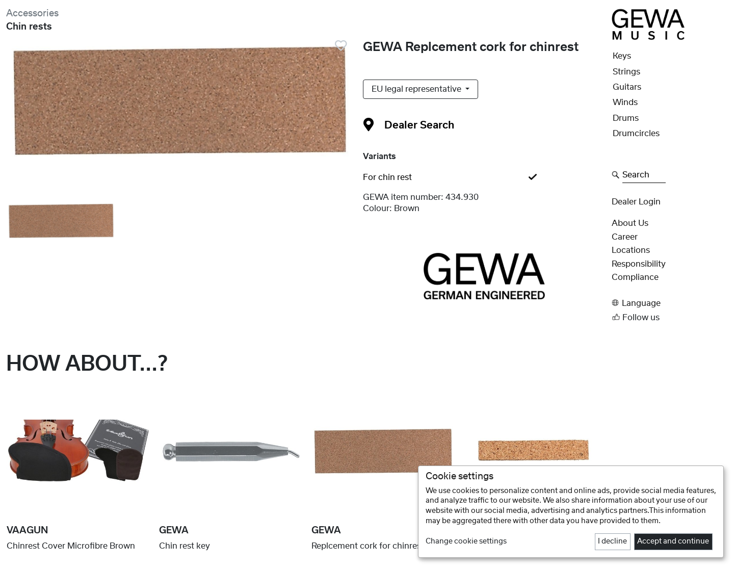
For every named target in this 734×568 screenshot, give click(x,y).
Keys (622, 56)
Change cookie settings (466, 541)
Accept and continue (673, 541)
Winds (625, 102)
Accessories (32, 13)
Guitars (627, 87)
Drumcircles (636, 134)
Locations (631, 250)
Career (625, 237)
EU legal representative (417, 89)
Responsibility (639, 264)
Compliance (635, 277)
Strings (626, 72)
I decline (612, 541)
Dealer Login (636, 202)
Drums (626, 118)
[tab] (484, 177)
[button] (670, 303)
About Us (630, 223)
